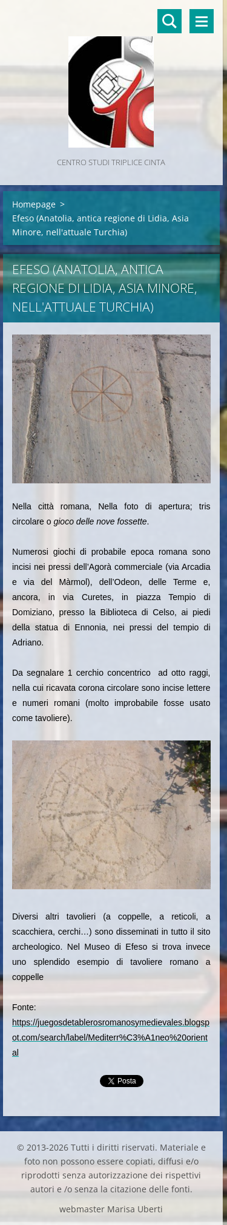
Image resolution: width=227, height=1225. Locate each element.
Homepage (34, 204)
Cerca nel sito (169, 21)
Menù (201, 21)
